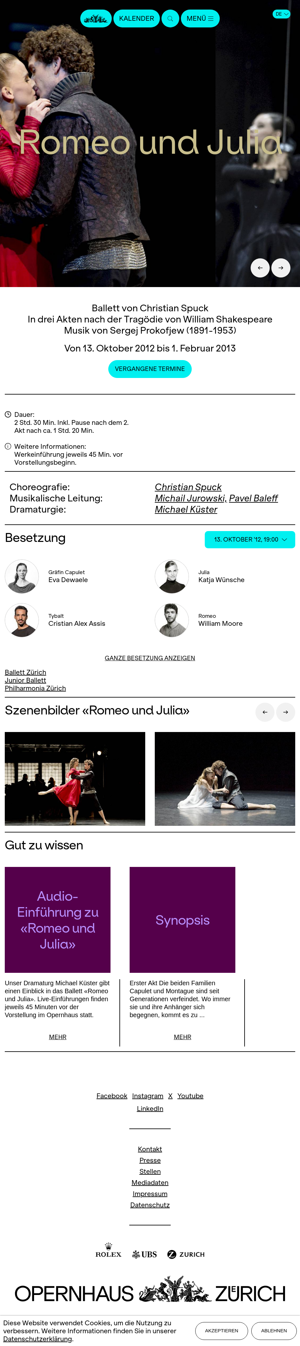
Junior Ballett (25, 680)
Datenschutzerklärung (37, 1338)
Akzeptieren (221, 1330)
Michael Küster (186, 509)
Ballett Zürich (25, 672)
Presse (150, 1161)
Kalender (136, 18)
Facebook (111, 1096)
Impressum (150, 1194)
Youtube (190, 1096)
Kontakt (150, 1150)
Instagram (147, 1096)
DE (282, 14)
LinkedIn (150, 1109)
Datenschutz (150, 1205)
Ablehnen (274, 1330)
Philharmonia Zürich (35, 688)
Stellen (150, 1172)
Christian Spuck (188, 487)
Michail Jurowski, (191, 498)
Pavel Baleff (253, 498)
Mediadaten (150, 1183)
